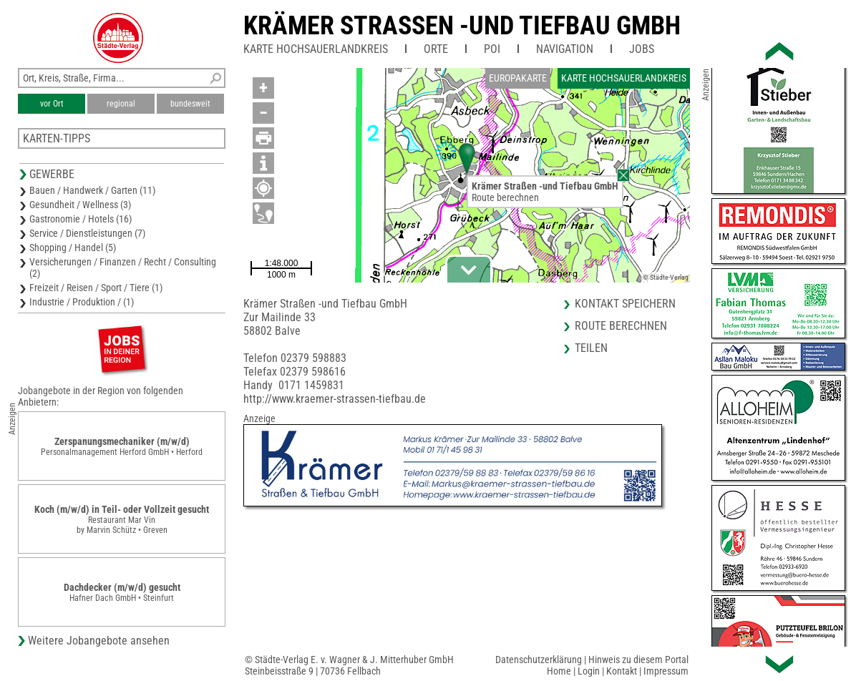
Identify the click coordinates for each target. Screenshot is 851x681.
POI (492, 49)
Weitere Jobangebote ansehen (99, 640)
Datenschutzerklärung (538, 659)
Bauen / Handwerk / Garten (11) (92, 190)
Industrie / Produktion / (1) (81, 302)
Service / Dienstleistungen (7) (87, 233)
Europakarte (518, 78)
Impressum (666, 671)
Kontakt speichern (625, 303)
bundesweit (190, 104)
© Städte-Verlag (666, 277)
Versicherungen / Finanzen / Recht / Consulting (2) (122, 267)
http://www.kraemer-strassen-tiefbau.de (334, 399)
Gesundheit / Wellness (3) (80, 204)
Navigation (564, 49)
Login (589, 671)
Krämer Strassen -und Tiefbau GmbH (462, 26)
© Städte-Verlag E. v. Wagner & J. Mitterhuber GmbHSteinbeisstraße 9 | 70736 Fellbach (349, 665)
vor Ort (52, 104)
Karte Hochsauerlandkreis (315, 49)
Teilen (591, 348)
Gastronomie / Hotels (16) (80, 219)
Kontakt (621, 671)
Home (559, 671)
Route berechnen (505, 197)
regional (121, 104)
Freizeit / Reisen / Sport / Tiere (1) (95, 287)
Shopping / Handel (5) (72, 247)
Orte (436, 49)
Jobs (641, 49)
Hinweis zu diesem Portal (638, 659)
